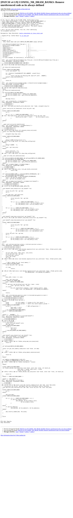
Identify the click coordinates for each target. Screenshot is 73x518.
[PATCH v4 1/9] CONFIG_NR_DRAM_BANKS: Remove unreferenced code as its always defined (45, 13)
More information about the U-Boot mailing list (13, 516)
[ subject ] (27, 16)
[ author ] (32, 16)
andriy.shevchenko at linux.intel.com (20, 9)
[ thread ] (21, 16)
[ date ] (17, 16)
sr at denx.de (24, 39)
